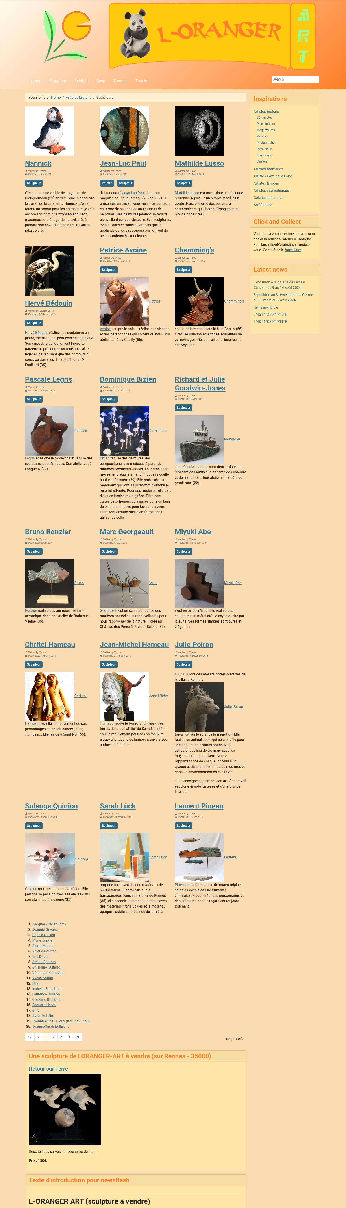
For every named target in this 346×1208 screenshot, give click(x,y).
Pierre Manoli (42, 946)
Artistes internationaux (272, 190)
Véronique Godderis (48, 973)
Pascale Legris (48, 379)
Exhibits (82, 80)
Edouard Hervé (44, 1005)
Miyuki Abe (193, 531)
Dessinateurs (266, 124)
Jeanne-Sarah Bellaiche (51, 1026)
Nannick (38, 163)
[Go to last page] (77, 1037)
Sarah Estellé (42, 1016)
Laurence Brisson (46, 994)
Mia (35, 983)
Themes (120, 80)
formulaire (293, 250)
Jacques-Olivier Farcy (49, 924)
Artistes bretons (266, 111)
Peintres (262, 136)
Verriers (262, 161)
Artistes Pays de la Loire (273, 176)
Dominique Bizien (128, 379)
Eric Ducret (41, 956)
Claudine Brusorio (46, 999)
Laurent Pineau (199, 806)
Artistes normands (268, 169)
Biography (58, 80)
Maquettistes (266, 130)
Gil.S (35, 1010)
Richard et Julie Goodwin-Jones (200, 383)
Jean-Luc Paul (123, 163)
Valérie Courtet (44, 951)
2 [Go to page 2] (54, 1037)
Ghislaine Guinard (46, 967)
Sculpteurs (264, 155)
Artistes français (267, 183)
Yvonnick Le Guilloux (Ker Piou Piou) (61, 1021)
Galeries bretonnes (268, 198)
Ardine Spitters (44, 962)
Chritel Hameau (50, 644)
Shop (100, 80)
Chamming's (194, 250)
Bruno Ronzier (48, 531)
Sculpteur (34, 183)
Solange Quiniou (51, 806)
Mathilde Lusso (199, 163)
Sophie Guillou (43, 935)
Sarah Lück (118, 806)
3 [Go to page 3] (61, 1037)
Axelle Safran (42, 978)
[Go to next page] (69, 1037)
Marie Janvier (43, 940)
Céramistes (265, 117)
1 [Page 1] (46, 1037)
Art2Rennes (263, 205)
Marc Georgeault (127, 531)
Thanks (141, 80)
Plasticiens (264, 149)
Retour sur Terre (48, 1069)
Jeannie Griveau (45, 929)
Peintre (107, 183)
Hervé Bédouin (48, 303)
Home (36, 80)
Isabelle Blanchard (47, 989)
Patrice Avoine (123, 250)
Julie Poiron (194, 644)
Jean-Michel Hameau (134, 644)
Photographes (266, 142)
